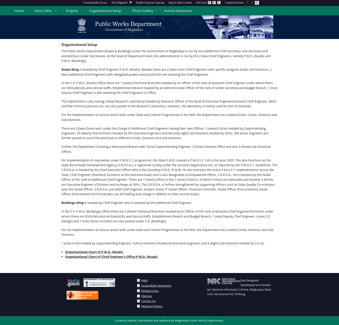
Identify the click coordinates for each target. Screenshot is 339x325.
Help (144, 280)
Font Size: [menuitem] (208, 2)
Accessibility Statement (156, 286)
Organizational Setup (105, 10)
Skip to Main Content (180, 2)
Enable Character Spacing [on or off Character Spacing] (150, 2)
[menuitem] (95, 2)
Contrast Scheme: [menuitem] (242, 2)
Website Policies (151, 306)
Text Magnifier (121, 2)
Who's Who (43, 10)
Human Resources (178, 10)
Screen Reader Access (95, 2)
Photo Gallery (142, 10)
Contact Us (148, 301)
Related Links (150, 291)
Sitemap (146, 296)
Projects (72, 10)
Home (19, 10)
